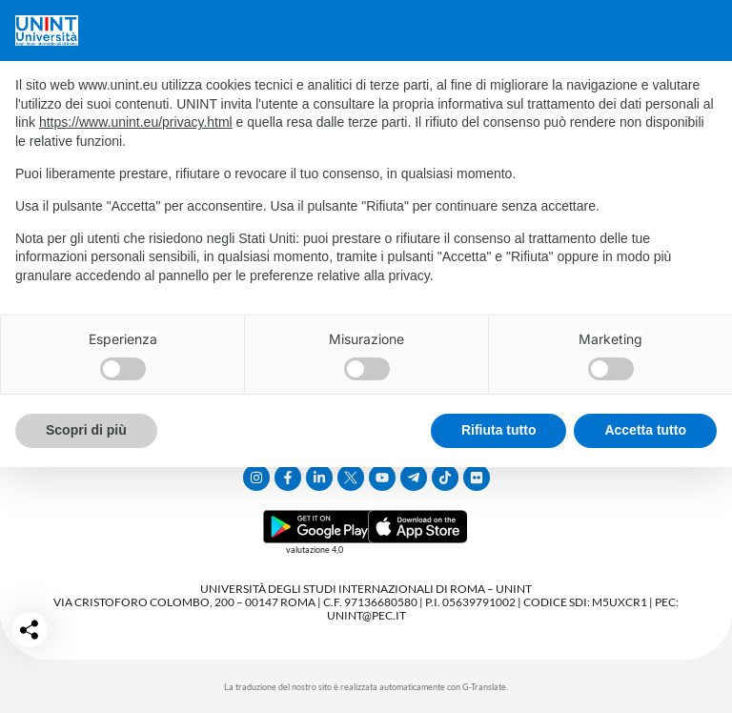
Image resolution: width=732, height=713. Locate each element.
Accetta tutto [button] (645, 430)
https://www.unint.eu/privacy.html (136, 122)
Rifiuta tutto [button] (499, 430)
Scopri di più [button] (86, 430)
